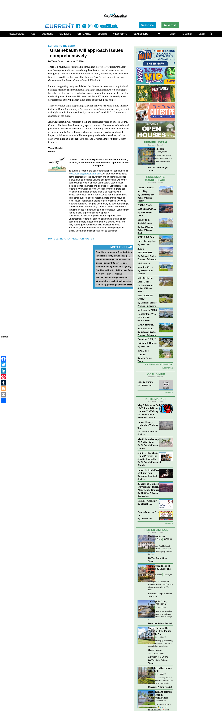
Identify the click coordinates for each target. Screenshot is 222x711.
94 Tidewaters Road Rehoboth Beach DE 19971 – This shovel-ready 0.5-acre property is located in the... (160, 550)
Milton (151, 152)
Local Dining (155, 374)
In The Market (155, 398)
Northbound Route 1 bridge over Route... (115, 270)
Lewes (151, 607)
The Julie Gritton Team (144, 319)
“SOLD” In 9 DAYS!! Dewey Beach (145, 207)
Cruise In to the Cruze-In (150, 514)
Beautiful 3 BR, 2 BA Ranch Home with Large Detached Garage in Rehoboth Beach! (147, 341)
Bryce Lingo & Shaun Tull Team (160, 595)
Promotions (152, 364)
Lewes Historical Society (147, 432)
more (168, 523)
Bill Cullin (145, 244)
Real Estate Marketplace (155, 178)
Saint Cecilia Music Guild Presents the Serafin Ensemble (148, 456)
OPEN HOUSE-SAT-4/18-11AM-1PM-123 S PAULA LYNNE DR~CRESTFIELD (147, 326)
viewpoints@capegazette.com (86, 173)
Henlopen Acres (156, 536)
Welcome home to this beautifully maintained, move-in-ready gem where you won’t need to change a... (160, 615)
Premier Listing (155, 142)
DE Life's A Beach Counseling (148, 494)
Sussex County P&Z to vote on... (111, 263)
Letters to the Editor (62, 46)
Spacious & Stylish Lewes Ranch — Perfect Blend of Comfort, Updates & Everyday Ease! (147, 221)
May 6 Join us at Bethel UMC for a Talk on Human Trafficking (150, 408)
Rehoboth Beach (155, 539)
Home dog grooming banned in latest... (114, 285)
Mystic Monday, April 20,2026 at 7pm (149, 440)
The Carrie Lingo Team (158, 169)
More (168, 392)
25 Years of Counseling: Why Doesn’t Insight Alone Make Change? (150, 486)
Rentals (166, 368)
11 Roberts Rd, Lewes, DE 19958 (160, 669)
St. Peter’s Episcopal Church (149, 446)
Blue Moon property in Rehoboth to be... (115, 252)
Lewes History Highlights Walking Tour (148, 425)
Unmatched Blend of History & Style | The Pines (159, 568)
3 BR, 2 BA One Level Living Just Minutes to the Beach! (147, 239)
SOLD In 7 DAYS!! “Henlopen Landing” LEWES (143, 352)
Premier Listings (155, 529)
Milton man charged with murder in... (113, 259)
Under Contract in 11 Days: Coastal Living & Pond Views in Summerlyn (147, 189)
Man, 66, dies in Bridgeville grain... (112, 277)
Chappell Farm (156, 148)
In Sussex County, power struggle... (113, 256)
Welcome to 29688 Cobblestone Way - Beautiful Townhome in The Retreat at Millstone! (147, 312)
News (166, 364)
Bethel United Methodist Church (146, 415)
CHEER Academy (147, 500)
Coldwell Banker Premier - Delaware (147, 257)
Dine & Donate (145, 381)
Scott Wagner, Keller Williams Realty (146, 198)
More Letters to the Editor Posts (70, 238)
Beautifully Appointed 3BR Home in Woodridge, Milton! (160, 694)
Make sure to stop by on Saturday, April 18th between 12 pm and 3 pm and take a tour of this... (160, 643)
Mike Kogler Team (145, 214)
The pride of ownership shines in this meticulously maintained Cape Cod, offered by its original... (160, 680)
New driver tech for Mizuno (109, 274)
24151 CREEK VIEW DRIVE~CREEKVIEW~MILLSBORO (147, 297)
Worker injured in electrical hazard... (113, 281)
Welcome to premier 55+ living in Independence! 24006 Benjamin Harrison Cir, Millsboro (146, 265)
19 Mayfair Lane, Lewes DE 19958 (157, 603)
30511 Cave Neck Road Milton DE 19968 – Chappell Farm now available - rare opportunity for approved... (160, 160)
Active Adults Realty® (145, 272)
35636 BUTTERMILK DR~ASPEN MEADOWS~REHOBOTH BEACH (147, 251)
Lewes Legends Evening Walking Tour (150, 471)
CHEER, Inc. (146, 385)
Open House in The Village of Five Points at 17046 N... (159, 631)
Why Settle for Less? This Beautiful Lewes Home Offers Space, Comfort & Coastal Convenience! (147, 280)
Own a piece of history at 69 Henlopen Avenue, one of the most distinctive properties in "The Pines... (160, 586)
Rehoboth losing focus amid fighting (113, 266)
